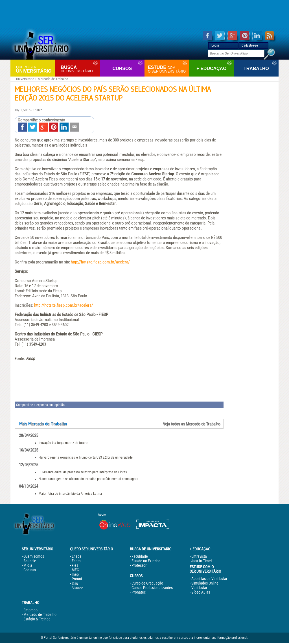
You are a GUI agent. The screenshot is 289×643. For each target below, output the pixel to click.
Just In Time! (201, 561)
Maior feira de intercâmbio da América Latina (70, 494)
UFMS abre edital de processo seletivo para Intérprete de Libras (83, 472)
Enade (77, 556)
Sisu (75, 583)
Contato (29, 570)
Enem (76, 561)
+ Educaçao (211, 68)
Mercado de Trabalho (53, 79)
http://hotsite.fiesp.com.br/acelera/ (100, 262)
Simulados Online (204, 583)
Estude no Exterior (146, 561)
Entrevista (199, 556)
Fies (75, 565)
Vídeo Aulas (200, 592)
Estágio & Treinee (37, 619)
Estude (168, 69)
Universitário (35, 69)
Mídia (27, 565)
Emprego (30, 610)
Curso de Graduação (147, 583)
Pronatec (139, 592)
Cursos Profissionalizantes (152, 587)
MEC (75, 570)
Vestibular (199, 587)
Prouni (77, 579)
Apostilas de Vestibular (209, 578)
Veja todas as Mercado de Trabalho (191, 423)
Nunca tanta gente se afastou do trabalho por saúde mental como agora (88, 479)
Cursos (122, 68)
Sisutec (77, 588)
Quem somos (33, 556)
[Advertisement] (144, 14)
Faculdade (140, 556)
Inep (75, 574)
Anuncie (29, 561)
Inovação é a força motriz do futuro (63, 443)
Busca (79, 69)
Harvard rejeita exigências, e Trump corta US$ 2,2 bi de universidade (86, 457)
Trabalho (256, 68)
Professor (139, 565)
